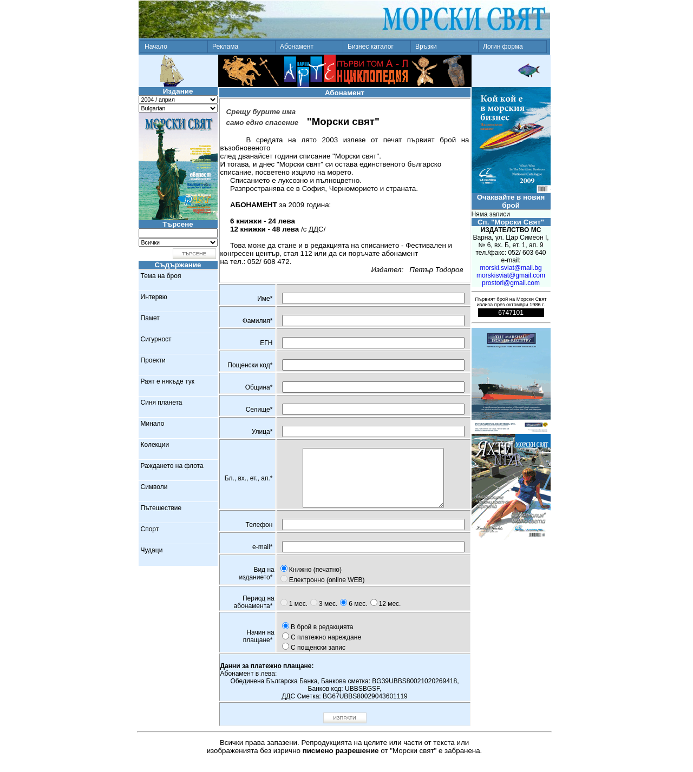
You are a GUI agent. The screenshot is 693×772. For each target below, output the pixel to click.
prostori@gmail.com (511, 283)
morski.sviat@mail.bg (510, 268)
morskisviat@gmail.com (510, 275)
